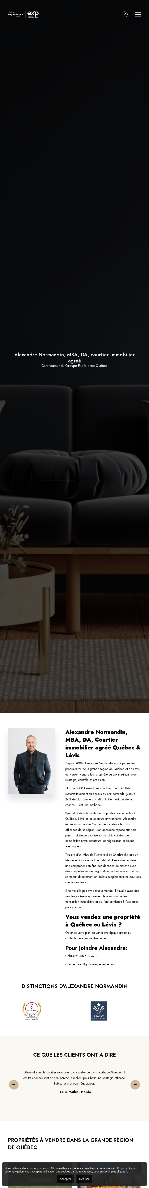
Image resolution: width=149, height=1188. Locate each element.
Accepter (65, 1179)
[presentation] (14, 1085)
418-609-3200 (88, 956)
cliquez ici (123, 1171)
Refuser (84, 1179)
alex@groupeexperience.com (96, 964)
